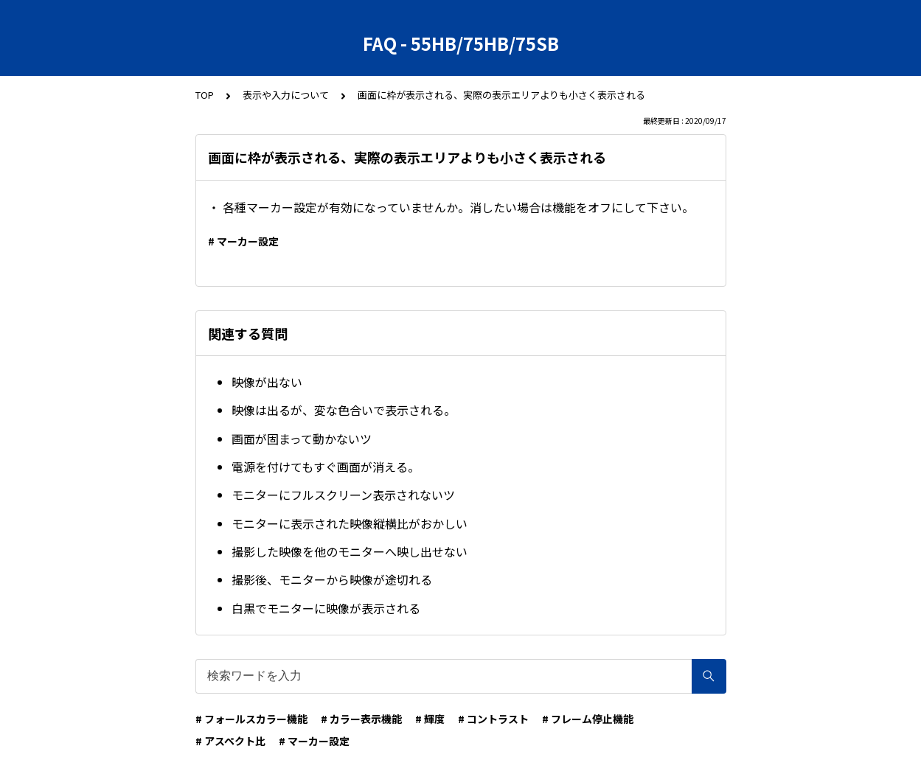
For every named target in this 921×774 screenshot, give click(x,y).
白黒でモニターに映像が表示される (326, 608)
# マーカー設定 (243, 241)
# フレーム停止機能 (587, 718)
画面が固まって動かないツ (302, 438)
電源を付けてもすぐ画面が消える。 (326, 466)
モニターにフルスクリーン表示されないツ (343, 494)
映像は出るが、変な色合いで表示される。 (344, 410)
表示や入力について (286, 95)
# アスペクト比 (230, 740)
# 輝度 (430, 718)
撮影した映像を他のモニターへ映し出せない (350, 551)
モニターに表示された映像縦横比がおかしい (350, 523)
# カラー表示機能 (361, 718)
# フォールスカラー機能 (251, 718)
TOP (204, 95)
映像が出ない (267, 382)
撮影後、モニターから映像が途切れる (332, 579)
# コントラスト (493, 718)
